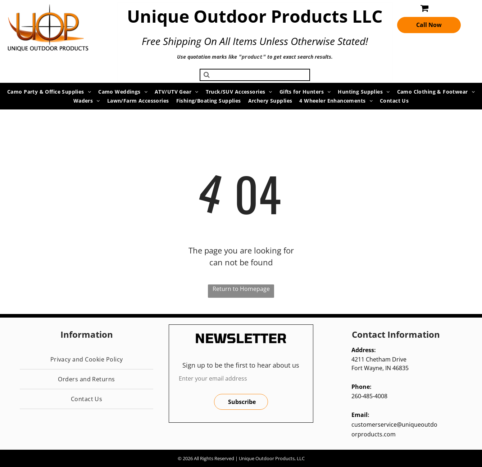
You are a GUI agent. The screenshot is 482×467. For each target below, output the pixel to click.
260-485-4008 (369, 395)
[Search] (255, 74)
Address (362, 349)
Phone (360, 386)
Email (359, 414)
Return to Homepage (241, 288)
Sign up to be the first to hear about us (240, 364)
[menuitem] (49, 90)
